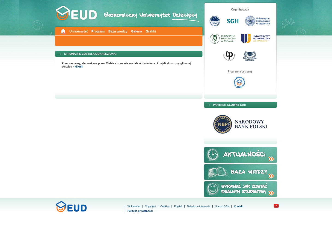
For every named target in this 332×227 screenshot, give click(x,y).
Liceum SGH (222, 206)
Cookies (165, 206)
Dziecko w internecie (198, 206)
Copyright (150, 206)
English (178, 206)
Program (98, 31)
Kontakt (238, 206)
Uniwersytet (78, 31)
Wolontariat (133, 206)
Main (63, 31)
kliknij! (78, 66)
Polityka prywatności (140, 210)
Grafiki (151, 31)
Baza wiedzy (117, 31)
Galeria (136, 31)
